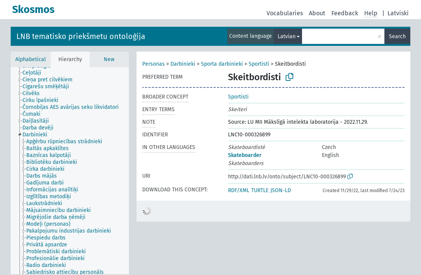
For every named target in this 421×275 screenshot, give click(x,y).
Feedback (344, 13)
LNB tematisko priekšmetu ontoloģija (80, 36)
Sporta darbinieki (222, 64)
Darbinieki (182, 64)
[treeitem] (35, 73)
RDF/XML (238, 190)
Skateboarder (245, 155)
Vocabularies (285, 13)
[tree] (70, 170)
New (109, 59)
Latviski (398, 13)
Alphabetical (30, 59)
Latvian (287, 36)
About (317, 13)
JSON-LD (280, 190)
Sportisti (259, 64)
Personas (153, 64)
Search (397, 36)
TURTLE (259, 190)
